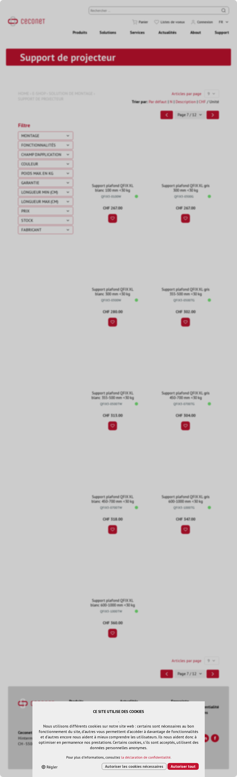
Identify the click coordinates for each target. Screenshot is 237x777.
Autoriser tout (183, 766)
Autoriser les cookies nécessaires (134, 766)
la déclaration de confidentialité (145, 757)
